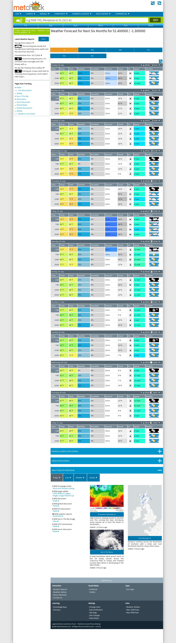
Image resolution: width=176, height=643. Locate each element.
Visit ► (43, 39)
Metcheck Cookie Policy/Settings (89, 624)
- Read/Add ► (57, 516)
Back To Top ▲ (107, 580)
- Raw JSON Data (132, 609)
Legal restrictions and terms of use (64, 624)
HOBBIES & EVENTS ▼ (82, 13)
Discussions (21, 99)
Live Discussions (25, 90)
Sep (120, 50)
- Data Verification (95, 609)
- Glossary (56, 609)
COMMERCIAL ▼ (122, 13)
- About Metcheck (59, 595)
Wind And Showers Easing (63, 488)
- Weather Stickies (132, 607)
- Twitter (91, 592)
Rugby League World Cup (63, 495)
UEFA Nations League (61, 493)
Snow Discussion (23, 102)
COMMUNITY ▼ (61, 13)
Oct (148, 50)
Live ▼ (68, 477)
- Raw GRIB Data (132, 612)
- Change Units (94, 607)
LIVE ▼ (18, 13)
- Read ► (56, 500)
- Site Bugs (92, 612)
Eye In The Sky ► (107, 552)
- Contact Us (57, 597)
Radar (19, 87)
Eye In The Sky (22, 96)
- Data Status (93, 618)
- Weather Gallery (59, 592)
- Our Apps (129, 589)
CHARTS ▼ (30, 13)
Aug (92, 50)
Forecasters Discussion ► (107, 514)
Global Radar (22, 105)
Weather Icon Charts (26, 113)
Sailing (19, 93)
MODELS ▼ (45, 13)
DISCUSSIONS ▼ (103, 13)
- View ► (55, 521)
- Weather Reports (59, 589)
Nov (64, 56)
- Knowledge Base (59, 607)
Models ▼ (80, 477)
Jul (64, 50)
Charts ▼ (93, 477)
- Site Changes (94, 615)
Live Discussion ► (145, 538)
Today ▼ (57, 477)
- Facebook (92, 589)
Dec (92, 56)
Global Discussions (24, 108)
